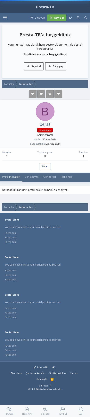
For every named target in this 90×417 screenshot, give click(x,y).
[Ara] (85, 18)
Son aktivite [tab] (32, 176)
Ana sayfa (42, 379)
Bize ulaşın (16, 373)
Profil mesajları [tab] (11, 176)
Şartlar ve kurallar (35, 373)
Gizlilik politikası (58, 373)
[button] (5, 18)
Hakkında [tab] (66, 176)
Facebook (10, 233)
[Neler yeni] (78, 18)
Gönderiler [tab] (49, 176)
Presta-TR (40, 367)
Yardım (74, 373)
